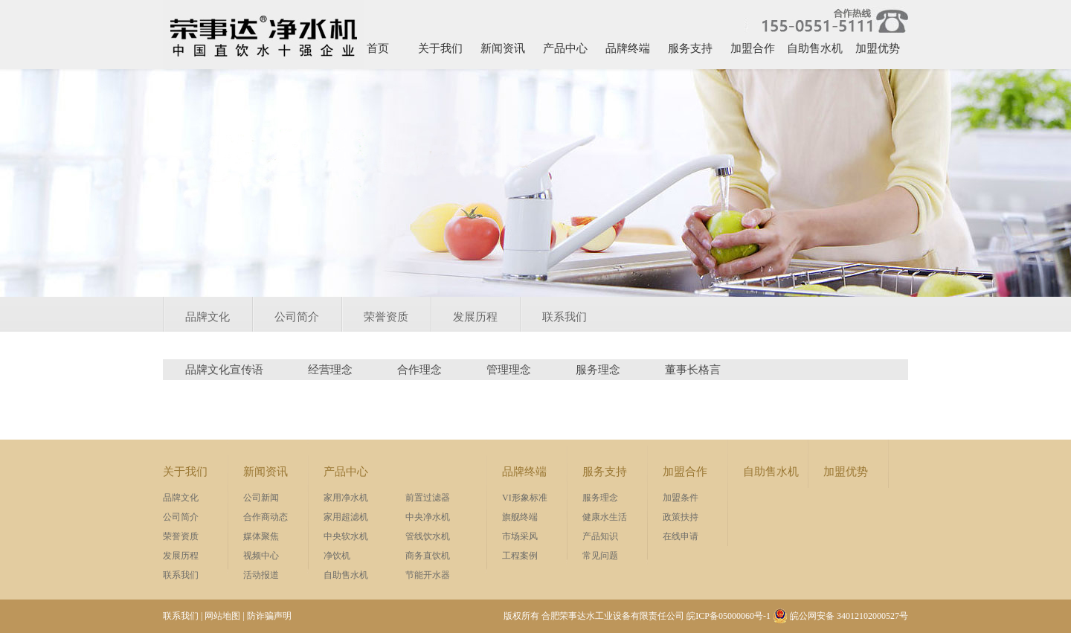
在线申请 (680, 536)
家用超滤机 (346, 517)
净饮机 (337, 555)
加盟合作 (752, 48)
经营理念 (330, 370)
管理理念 (508, 370)
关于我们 (440, 48)
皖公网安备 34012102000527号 (840, 616)
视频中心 (261, 555)
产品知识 (600, 536)
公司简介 (296, 317)
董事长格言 (693, 370)
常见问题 (600, 555)
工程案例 (520, 555)
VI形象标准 (524, 497)
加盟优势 (877, 48)
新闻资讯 (502, 48)
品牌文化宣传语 (224, 370)
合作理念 (419, 370)
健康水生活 (604, 517)
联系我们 (564, 317)
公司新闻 (261, 497)
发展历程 (475, 317)
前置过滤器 (427, 497)
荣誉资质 (386, 317)
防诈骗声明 (269, 616)
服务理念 (598, 370)
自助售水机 (815, 48)
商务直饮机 (427, 555)
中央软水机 (346, 536)
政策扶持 (680, 517)
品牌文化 (207, 317)
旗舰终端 (520, 517)
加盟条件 (680, 497)
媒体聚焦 (261, 536)
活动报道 (261, 575)
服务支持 (690, 48)
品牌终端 (627, 48)
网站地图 (222, 616)
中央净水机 (427, 517)
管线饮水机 (427, 536)
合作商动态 (265, 517)
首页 (378, 48)
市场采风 (520, 536)
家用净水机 (346, 497)
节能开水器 (427, 575)
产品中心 (565, 48)
